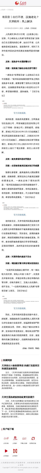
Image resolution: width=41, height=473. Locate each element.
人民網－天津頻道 (30, 28)
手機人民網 (24, 439)
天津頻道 (10, 10)
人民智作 (15, 452)
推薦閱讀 (7, 360)
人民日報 (6, 439)
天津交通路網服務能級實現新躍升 (18, 397)
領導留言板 (33, 439)
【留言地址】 (30, 197)
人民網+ (15, 439)
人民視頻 (6, 452)
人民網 (2, 10)
